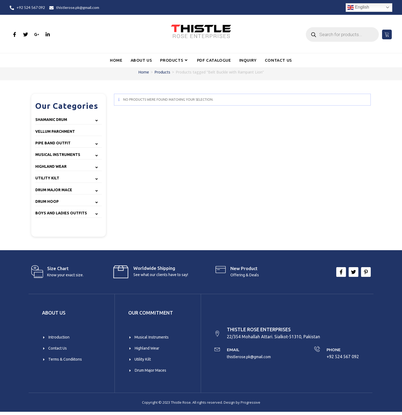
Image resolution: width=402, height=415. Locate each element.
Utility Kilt (47, 178)
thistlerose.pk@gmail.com (253, 358)
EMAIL (235, 351)
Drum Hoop (47, 201)
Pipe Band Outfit (53, 143)
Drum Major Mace (53, 190)
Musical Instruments (57, 154)
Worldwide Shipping (154, 268)
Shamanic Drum (51, 119)
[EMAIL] (217, 351)
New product (244, 268)
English (358, 7)
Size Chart (58, 268)
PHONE (335, 351)
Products (162, 72)
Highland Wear (51, 166)
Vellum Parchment (55, 131)
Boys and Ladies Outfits (61, 213)
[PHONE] (316, 351)
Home (143, 72)
